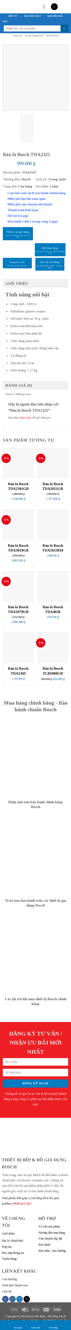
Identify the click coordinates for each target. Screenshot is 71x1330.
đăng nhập (25, 417)
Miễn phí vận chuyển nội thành (29, 204)
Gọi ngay (18, 1325)
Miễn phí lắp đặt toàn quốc (26, 199)
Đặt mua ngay (50, 247)
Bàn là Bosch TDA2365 (18, 670)
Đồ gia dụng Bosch (34, 35)
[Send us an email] (26, 1299)
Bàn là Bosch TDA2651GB (52, 486)
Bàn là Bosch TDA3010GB (18, 548)
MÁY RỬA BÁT (32, 16)
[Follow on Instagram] (12, 1299)
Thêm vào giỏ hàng (17, 231)
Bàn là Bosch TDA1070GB (18, 609)
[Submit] (64, 28)
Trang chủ (17, 35)
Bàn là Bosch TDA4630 (53, 609)
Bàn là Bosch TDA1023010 (52, 548)
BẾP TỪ (13, 16)
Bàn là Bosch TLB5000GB (53, 670)
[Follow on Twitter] (19, 1299)
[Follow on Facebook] (5, 1299)
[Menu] (45, 7)
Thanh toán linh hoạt (22, 210)
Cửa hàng (53, 1325)
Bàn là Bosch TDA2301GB (18, 486)
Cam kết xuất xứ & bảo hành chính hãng (36, 193)
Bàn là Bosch (52, 35)
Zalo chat (35, 1325)
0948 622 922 (22, 1203)
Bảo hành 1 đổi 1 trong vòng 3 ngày (32, 221)
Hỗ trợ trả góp (17, 216)
